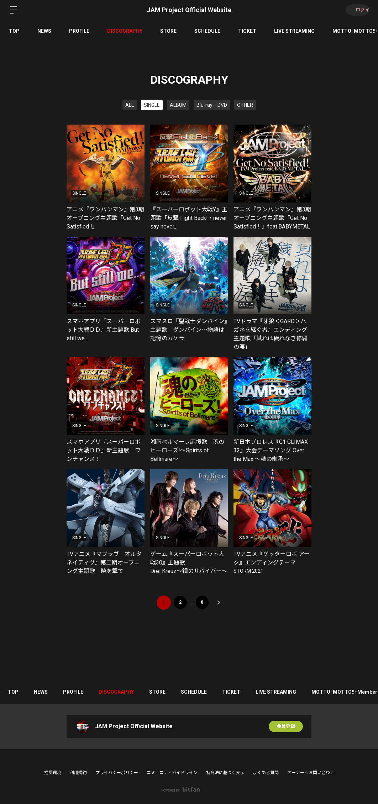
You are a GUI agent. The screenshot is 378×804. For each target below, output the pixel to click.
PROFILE (79, 31)
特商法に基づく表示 (225, 772)
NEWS (44, 31)
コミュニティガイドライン (172, 772)
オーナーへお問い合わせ (310, 773)
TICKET (247, 31)
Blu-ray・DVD (211, 105)
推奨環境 (52, 772)
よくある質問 (266, 772)
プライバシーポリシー (116, 772)
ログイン (356, 9)
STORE (168, 31)
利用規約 (78, 772)
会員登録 (286, 726)
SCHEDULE (207, 31)
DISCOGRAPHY (124, 31)
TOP (14, 31)
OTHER (245, 105)
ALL (129, 105)
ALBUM (178, 105)
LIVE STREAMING (294, 31)
